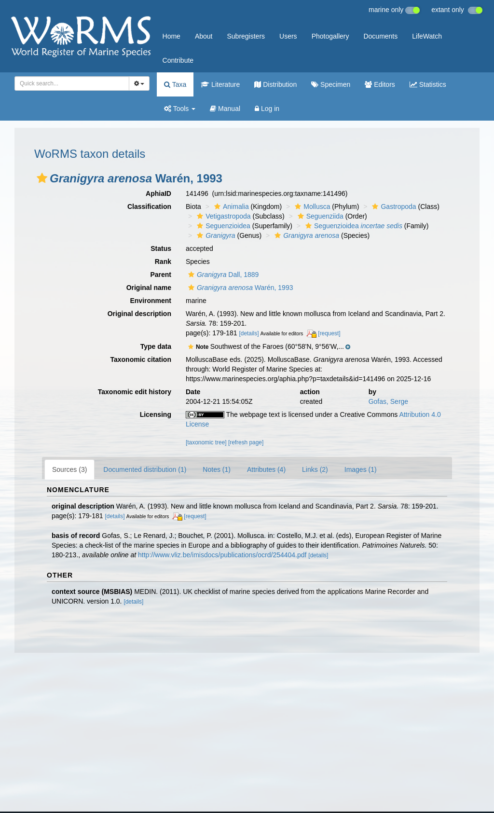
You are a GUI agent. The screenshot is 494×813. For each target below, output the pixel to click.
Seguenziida (319, 216)
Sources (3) (69, 469)
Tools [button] (179, 108)
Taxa (175, 84)
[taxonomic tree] (206, 442)
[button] (42, 178)
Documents (380, 36)
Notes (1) (217, 469)
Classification (149, 206)
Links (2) (315, 469)
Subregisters (246, 36)
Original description (139, 313)
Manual (225, 108)
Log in (267, 108)
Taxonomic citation (140, 359)
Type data (155, 346)
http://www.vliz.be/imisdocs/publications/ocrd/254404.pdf (222, 555)
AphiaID (158, 193)
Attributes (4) (266, 469)
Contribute (178, 60)
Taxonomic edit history (134, 392)
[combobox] (71, 83)
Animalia (230, 206)
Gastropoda (393, 206)
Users (288, 36)
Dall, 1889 (222, 274)
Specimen (330, 84)
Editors (380, 84)
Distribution (275, 84)
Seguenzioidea (222, 226)
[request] (329, 333)
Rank (163, 261)
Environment (150, 300)
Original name (148, 287)
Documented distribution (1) (144, 469)
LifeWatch (427, 36)
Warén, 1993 (239, 287)
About (204, 36)
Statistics (428, 84)
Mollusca (311, 206)
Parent (160, 274)
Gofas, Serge (389, 401)
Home (171, 36)
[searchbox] (69, 83)
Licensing (155, 414)
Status (161, 248)
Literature (220, 84)
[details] (249, 333)
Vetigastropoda (222, 216)
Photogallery (330, 36)
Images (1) (360, 469)
